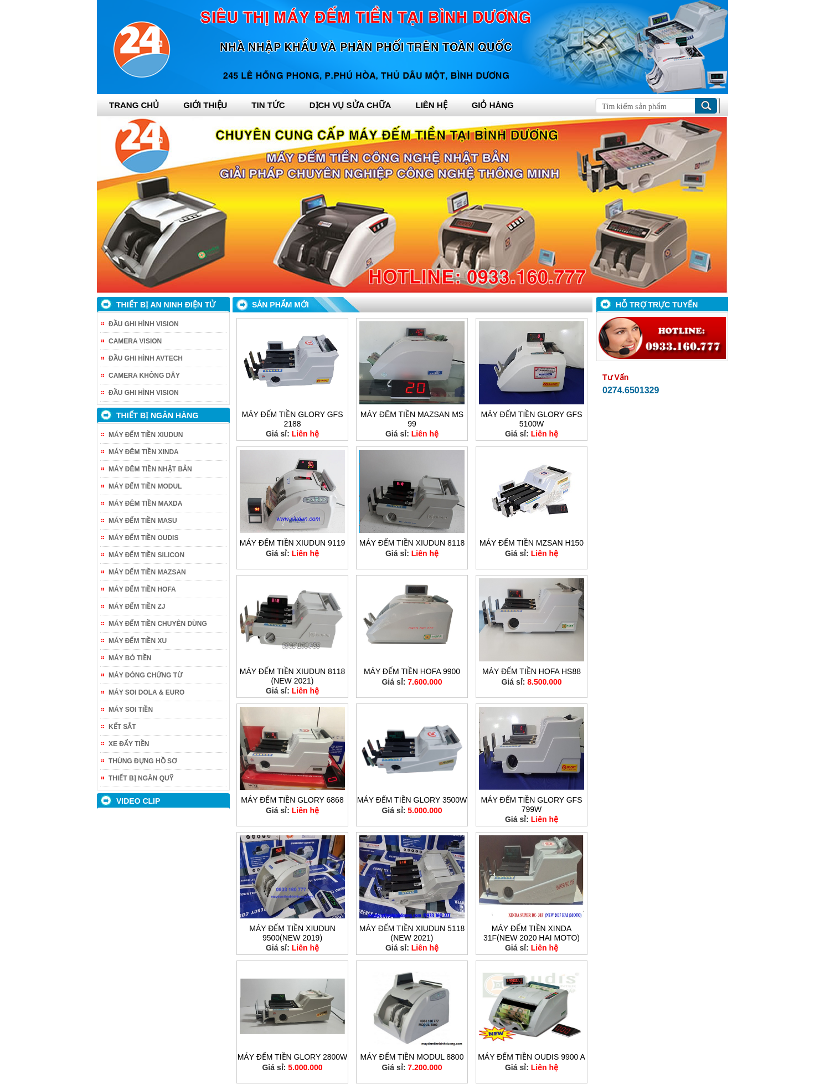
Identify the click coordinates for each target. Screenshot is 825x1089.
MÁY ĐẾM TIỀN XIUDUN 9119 (293, 542)
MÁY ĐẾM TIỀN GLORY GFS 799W (531, 804)
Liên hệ (431, 105)
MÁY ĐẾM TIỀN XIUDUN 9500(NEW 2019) (292, 933)
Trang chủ (134, 105)
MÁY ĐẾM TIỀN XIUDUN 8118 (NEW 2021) (293, 676)
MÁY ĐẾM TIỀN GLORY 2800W (293, 1056)
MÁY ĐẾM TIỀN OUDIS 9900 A (531, 1056)
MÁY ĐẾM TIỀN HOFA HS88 (531, 671)
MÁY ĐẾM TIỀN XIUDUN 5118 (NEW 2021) (412, 933)
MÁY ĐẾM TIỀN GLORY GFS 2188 (292, 419)
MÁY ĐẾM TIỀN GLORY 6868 (292, 799)
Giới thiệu (205, 105)
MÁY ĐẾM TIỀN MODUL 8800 (412, 1056)
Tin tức (268, 105)
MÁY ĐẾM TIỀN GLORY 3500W (412, 799)
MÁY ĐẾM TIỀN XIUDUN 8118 (412, 542)
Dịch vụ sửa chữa (350, 105)
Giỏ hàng (493, 105)
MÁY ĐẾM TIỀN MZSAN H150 (531, 542)
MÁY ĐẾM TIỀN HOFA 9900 (412, 671)
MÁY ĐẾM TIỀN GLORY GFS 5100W (531, 419)
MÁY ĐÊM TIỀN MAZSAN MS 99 (411, 419)
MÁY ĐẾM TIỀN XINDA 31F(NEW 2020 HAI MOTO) (531, 933)
